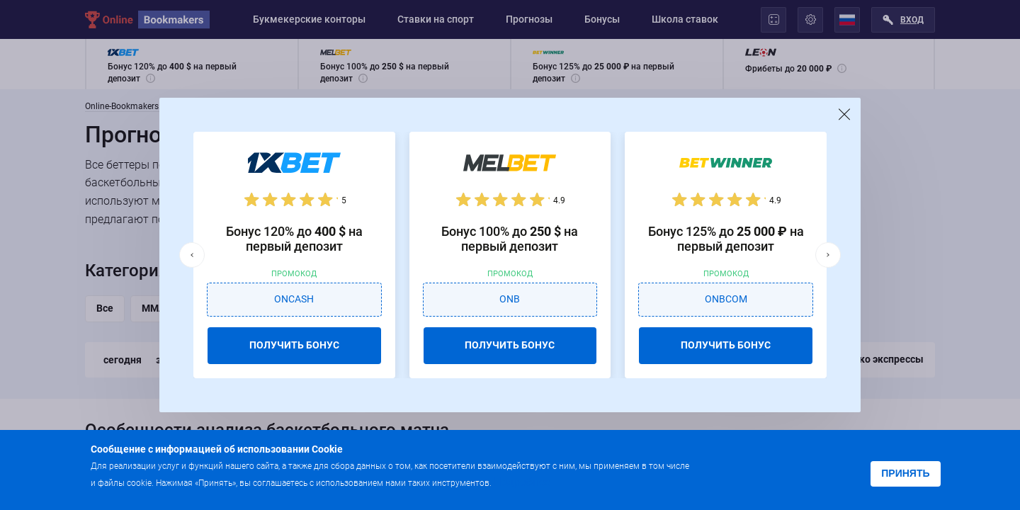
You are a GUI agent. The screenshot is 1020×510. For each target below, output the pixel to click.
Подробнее (522, 482)
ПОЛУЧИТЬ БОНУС (294, 345)
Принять (905, 473)
